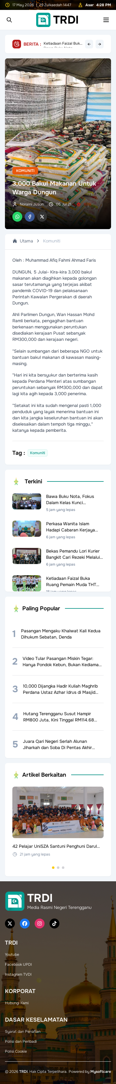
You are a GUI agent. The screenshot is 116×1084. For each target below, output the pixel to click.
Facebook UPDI (18, 964)
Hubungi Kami (17, 1002)
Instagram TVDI (18, 974)
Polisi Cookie (16, 1051)
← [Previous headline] (89, 44)
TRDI (23, 1071)
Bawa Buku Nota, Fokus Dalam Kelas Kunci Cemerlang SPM (63, 44)
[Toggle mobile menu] (106, 20)
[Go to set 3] (63, 867)
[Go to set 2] (58, 867)
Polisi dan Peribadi (21, 1041)
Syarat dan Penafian (23, 1031)
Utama (22, 241)
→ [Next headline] (99, 44)
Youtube (12, 954)
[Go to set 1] (53, 867)
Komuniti (25, 170)
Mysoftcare (100, 1071)
